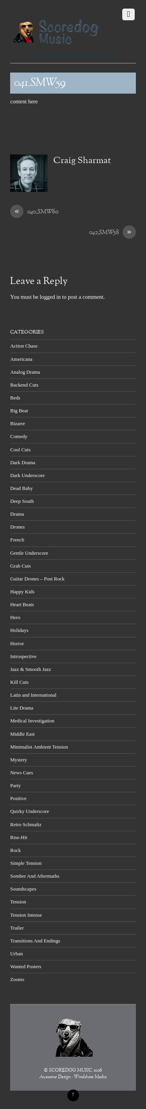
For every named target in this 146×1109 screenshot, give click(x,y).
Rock (15, 850)
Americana (21, 359)
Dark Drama (22, 462)
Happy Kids (22, 591)
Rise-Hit (18, 837)
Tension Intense (26, 915)
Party (15, 785)
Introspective (23, 656)
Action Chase (23, 346)
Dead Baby (21, 488)
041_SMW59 (40, 83)
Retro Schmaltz (25, 824)
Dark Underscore (27, 475)
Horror (17, 643)
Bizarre (17, 423)
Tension (18, 902)
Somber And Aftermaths (34, 876)
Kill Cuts (19, 682)
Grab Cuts (20, 566)
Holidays (19, 630)
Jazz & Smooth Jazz (30, 669)
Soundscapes (23, 889)
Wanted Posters (25, 966)
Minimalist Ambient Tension (39, 747)
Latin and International (33, 695)
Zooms (17, 979)
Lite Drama (21, 708)
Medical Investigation (32, 721)
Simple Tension (26, 863)
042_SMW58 (112, 233)
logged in (50, 297)
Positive (18, 798)
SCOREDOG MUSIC (70, 1070)
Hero (15, 617)
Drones (17, 527)
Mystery (18, 760)
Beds (15, 398)
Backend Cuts (24, 385)
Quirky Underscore (29, 811)
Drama (17, 514)
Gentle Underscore (29, 553)
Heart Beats (22, 604)
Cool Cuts (20, 449)
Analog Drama (25, 372)
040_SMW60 (34, 212)
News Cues (21, 772)
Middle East (22, 734)
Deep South (22, 501)
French (17, 540)
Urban (16, 953)
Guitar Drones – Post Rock (37, 579)
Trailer (17, 928)
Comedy (18, 436)
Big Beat (19, 410)
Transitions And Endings (35, 941)
